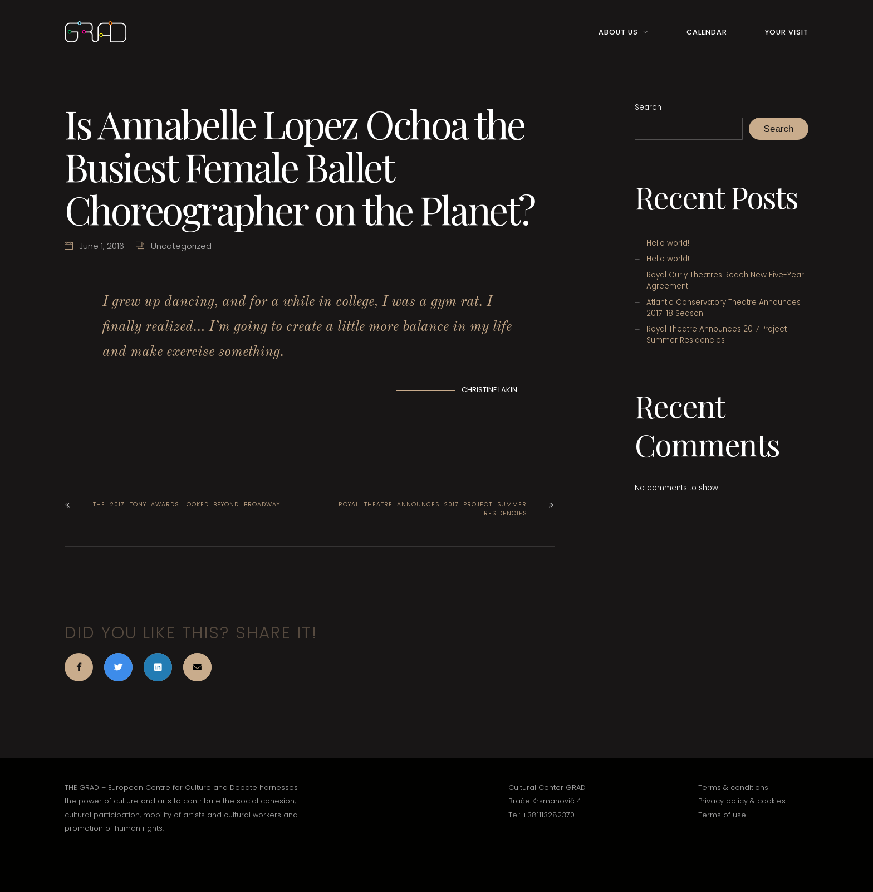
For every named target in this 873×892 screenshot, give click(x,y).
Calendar (706, 32)
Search (648, 107)
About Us (618, 32)
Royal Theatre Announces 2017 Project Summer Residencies (432, 509)
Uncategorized (181, 246)
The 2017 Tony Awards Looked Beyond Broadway (186, 504)
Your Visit (786, 32)
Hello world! (667, 243)
